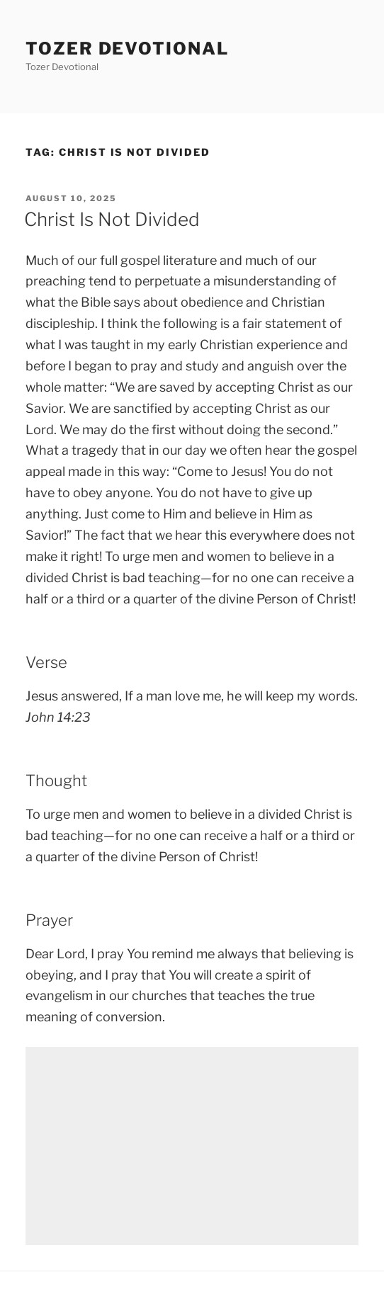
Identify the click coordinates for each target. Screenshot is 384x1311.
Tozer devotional (127, 48)
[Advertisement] (192, 1146)
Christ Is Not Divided (112, 219)
